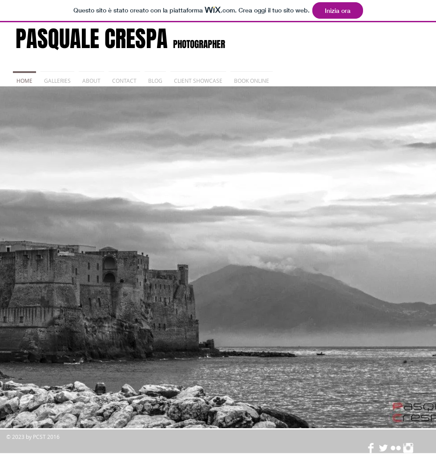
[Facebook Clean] (371, 448)
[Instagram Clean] (408, 448)
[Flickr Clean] (396, 448)
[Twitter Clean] (383, 448)
